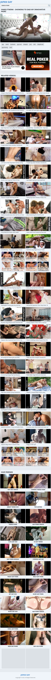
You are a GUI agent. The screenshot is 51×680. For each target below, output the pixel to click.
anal (11, 47)
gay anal (19, 44)
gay (3, 44)
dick (35, 44)
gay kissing (5, 47)
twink (7, 44)
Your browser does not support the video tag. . (25, 28)
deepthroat (40, 44)
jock (30, 44)
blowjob (25, 44)
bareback (12, 44)
